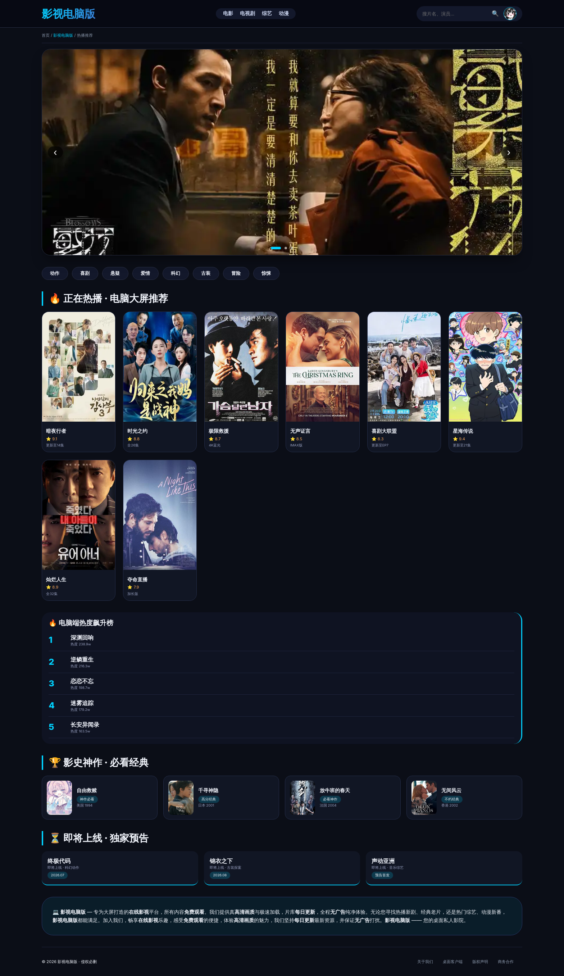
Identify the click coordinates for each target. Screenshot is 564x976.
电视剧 (247, 13)
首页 (46, 35)
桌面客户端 (453, 961)
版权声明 (480, 961)
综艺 (267, 13)
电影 (228, 13)
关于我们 (425, 961)
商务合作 (506, 961)
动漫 (284, 13)
